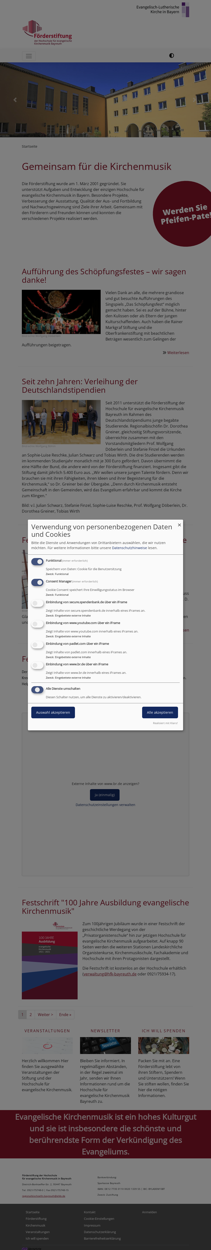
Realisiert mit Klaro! (165, 723)
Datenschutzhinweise (129, 547)
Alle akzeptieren (160, 712)
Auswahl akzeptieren (53, 712)
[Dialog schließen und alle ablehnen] (179, 523)
